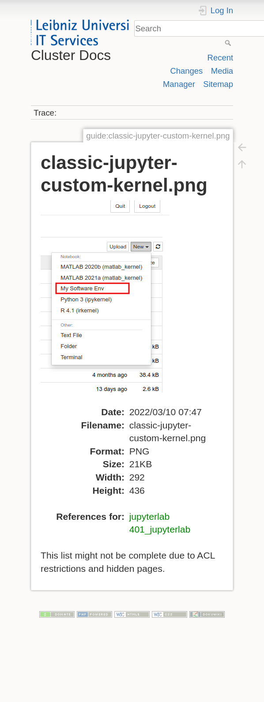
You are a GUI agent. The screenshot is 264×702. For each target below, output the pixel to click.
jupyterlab (149, 516)
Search (229, 43)
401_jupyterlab (160, 529)
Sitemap (218, 84)
